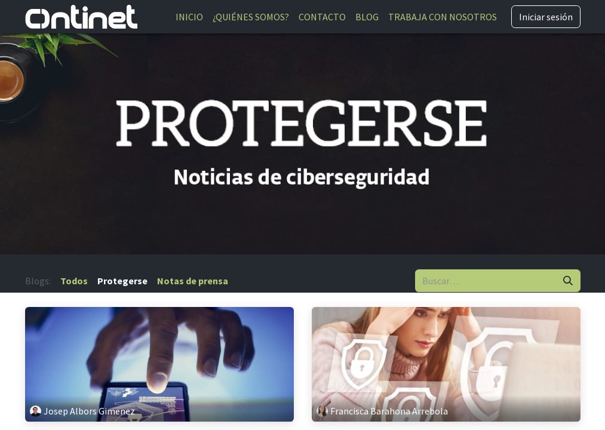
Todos (74, 281)
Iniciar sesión (546, 17)
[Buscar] (568, 280)
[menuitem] (189, 17)
